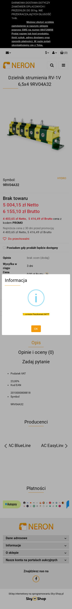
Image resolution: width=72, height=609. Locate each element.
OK (36, 328)
